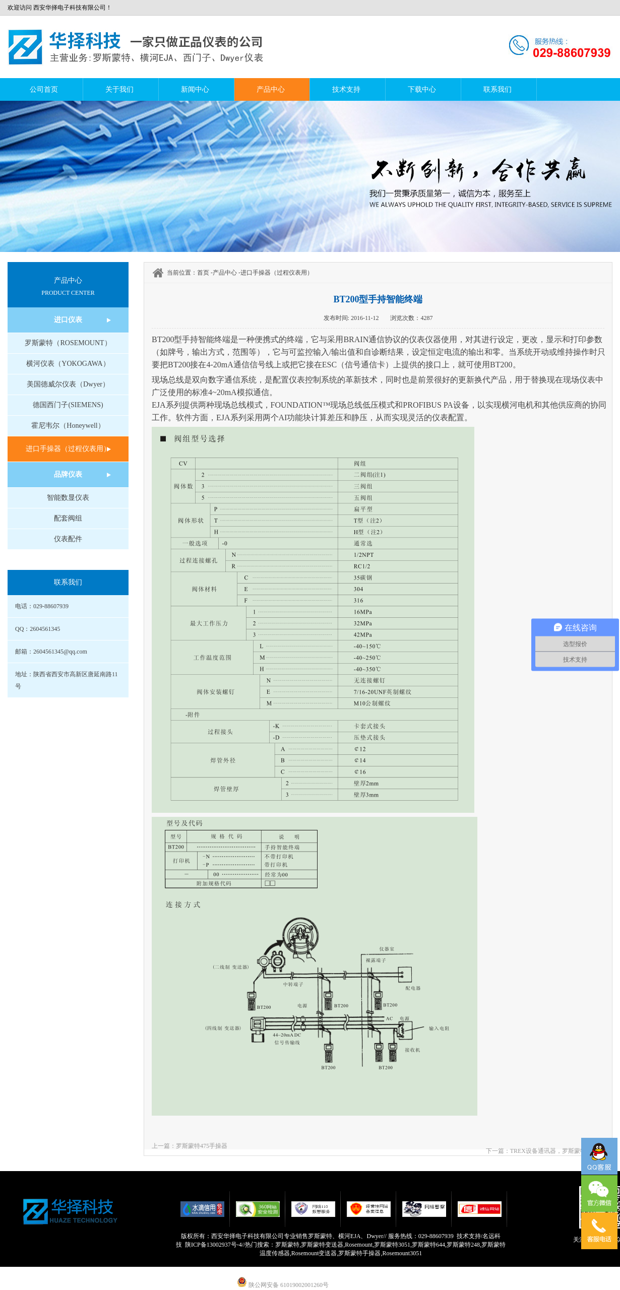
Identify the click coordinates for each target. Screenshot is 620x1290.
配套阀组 (68, 518)
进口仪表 (68, 320)
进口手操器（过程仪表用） (68, 449)
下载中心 (422, 89)
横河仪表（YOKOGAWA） (67, 363)
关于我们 (119, 89)
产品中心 (271, 89)
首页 (203, 272)
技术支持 (346, 89)
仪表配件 (68, 539)
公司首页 (44, 89)
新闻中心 (195, 89)
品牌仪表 (68, 474)
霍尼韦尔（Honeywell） (67, 425)
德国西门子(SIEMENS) (68, 405)
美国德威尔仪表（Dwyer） (68, 384)
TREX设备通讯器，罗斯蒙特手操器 (557, 1150)
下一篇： (498, 1150)
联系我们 (497, 89)
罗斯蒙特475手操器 (201, 1145)
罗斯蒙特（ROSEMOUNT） (68, 343)
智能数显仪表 (68, 497)
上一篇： (164, 1145)
